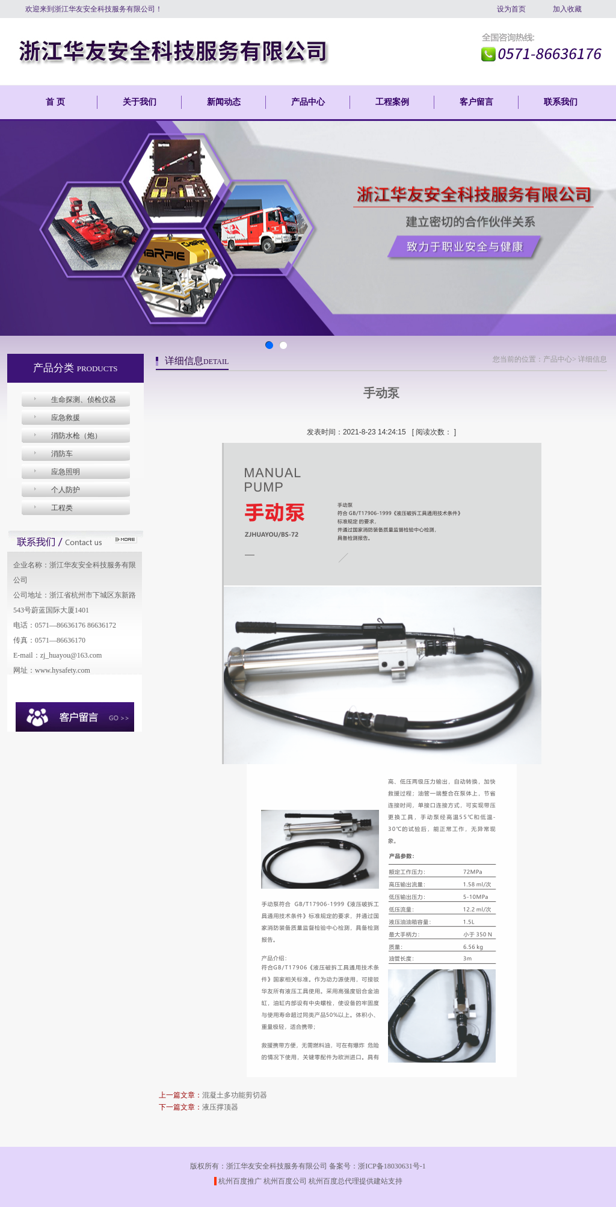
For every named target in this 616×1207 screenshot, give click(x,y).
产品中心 (308, 101)
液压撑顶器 (220, 1107)
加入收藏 (567, 9)
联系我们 (561, 101)
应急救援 (65, 417)
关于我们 (139, 101)
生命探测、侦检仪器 (83, 399)
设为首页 (511, 9)
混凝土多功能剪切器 (234, 1095)
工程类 (62, 508)
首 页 (55, 101)
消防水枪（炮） (76, 435)
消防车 (62, 453)
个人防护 (65, 490)
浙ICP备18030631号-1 (392, 1166)
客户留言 (476, 101)
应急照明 (65, 472)
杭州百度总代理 (334, 1181)
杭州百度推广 (240, 1181)
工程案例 (392, 101)
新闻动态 (224, 101)
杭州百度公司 (285, 1181)
